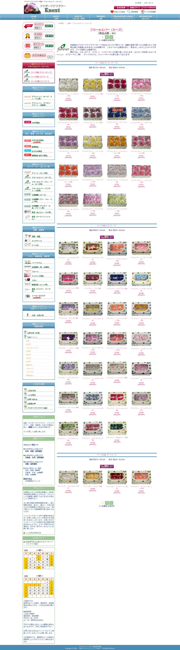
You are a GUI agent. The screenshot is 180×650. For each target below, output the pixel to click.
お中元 (28, 361)
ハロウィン (30, 368)
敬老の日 (29, 365)
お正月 (28, 344)
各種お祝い (30, 375)
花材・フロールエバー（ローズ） (80, 23)
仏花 (27, 341)
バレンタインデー (32, 348)
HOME (34, 17)
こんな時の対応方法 (33, 533)
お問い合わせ (148, 3)
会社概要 (138, 3)
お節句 (28, 351)
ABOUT (56, 17)
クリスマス (30, 372)
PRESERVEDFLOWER (123, 17)
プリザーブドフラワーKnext (92, 648)
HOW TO (78, 17)
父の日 (28, 358)
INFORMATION (145, 17)
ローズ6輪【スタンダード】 (106, 63)
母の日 (28, 354)
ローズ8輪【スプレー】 (106, 225)
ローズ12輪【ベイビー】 (107, 455)
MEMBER (101, 17)
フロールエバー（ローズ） (107, 29)
